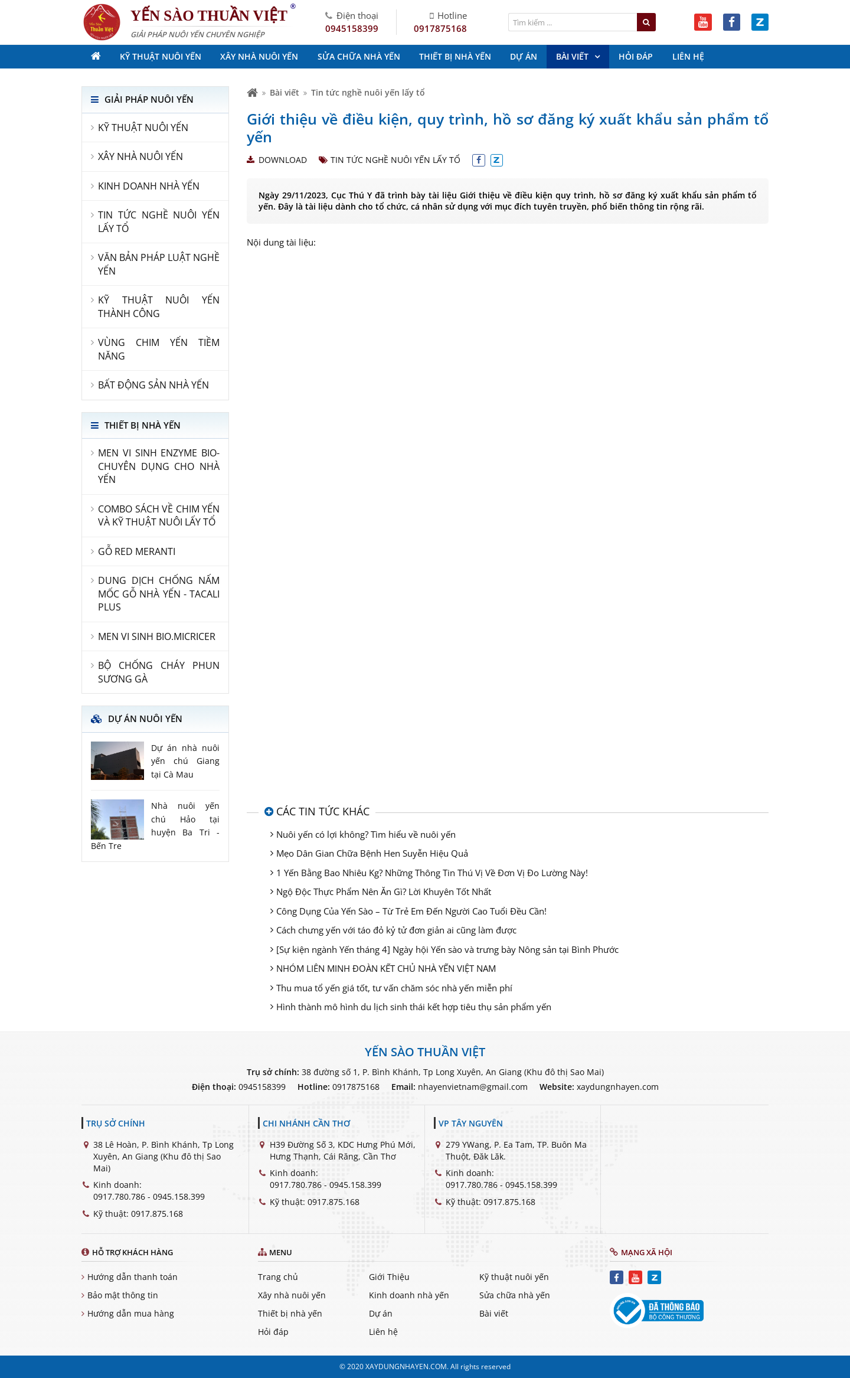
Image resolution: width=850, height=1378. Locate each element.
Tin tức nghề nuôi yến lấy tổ (368, 92)
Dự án (381, 1313)
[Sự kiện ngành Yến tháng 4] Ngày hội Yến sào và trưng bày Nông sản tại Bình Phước (447, 949)
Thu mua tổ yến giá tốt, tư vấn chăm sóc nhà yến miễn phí (394, 988)
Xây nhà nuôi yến (292, 1295)
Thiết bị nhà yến (290, 1313)
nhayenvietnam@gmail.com (473, 1086)
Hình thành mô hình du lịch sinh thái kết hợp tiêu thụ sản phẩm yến (413, 1007)
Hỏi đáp (273, 1331)
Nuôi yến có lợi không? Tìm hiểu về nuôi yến (366, 834)
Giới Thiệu (389, 1276)
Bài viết (284, 92)
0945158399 (351, 28)
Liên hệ (383, 1331)
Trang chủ (278, 1276)
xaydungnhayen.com (618, 1086)
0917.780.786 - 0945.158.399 (149, 1196)
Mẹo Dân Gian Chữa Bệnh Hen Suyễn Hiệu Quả (372, 853)
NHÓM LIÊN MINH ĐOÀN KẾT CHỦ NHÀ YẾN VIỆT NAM (386, 968)
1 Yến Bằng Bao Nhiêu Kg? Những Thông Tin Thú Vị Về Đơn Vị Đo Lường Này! (432, 873)
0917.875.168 (157, 1213)
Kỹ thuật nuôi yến (514, 1276)
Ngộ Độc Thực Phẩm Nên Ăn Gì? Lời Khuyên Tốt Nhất (383, 891)
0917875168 (440, 28)
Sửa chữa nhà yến (514, 1295)
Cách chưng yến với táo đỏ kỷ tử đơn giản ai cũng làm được (396, 930)
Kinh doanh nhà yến (409, 1295)
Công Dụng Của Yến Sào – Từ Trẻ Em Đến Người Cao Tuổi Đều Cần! (411, 911)
